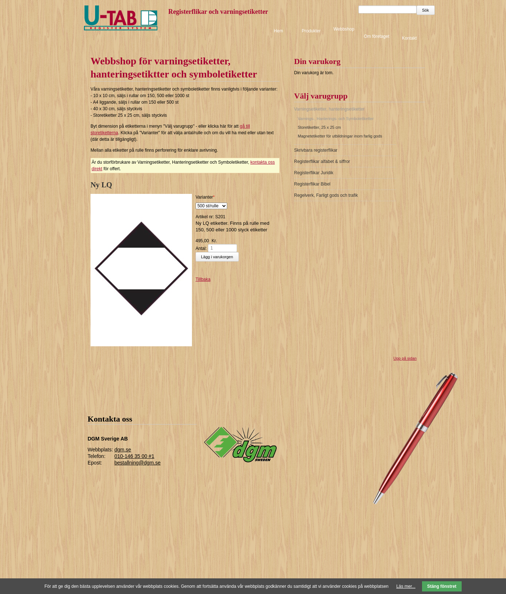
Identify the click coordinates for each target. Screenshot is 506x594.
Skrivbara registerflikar (315, 150)
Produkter (311, 30)
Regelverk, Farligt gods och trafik (326, 195)
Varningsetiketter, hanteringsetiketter (329, 109)
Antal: (201, 248)
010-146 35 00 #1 (134, 456)
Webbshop (343, 29)
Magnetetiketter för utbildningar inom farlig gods (340, 136)
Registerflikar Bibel (312, 184)
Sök (425, 10)
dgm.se (123, 450)
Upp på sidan (405, 358)
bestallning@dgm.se (138, 463)
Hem (278, 30)
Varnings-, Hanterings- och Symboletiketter (336, 118)
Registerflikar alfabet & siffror (322, 161)
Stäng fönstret (442, 586)
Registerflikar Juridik (313, 172)
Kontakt (409, 38)
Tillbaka (203, 279)
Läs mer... (405, 586)
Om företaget (376, 36)
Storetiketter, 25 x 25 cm (319, 127)
